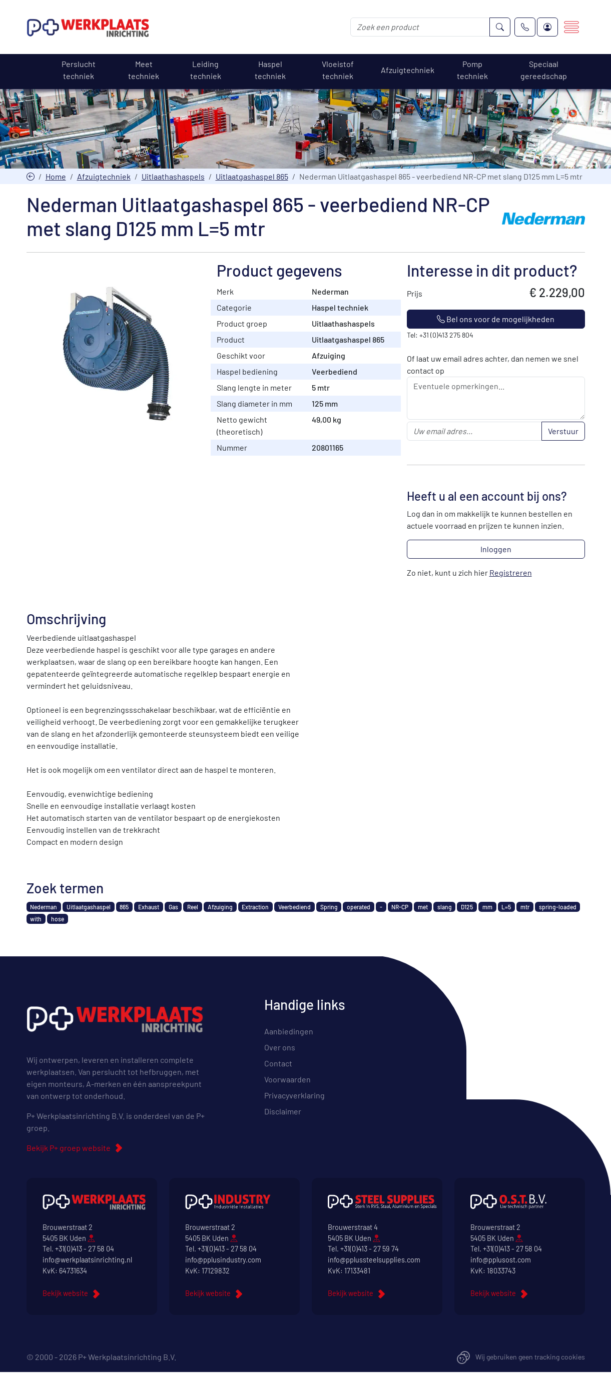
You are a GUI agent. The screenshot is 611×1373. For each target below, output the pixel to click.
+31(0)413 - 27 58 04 (84, 1249)
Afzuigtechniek (104, 177)
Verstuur (563, 432)
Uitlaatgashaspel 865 (252, 177)
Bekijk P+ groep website (69, 1148)
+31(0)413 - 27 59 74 (369, 1249)
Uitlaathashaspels (173, 177)
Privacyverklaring (294, 1095)
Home (56, 177)
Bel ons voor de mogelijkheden (495, 320)
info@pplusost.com (500, 1260)
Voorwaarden (287, 1079)
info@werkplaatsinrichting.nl (87, 1260)
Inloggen (495, 550)
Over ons (279, 1047)
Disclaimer (282, 1111)
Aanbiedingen (288, 1031)
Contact (278, 1063)
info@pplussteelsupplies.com (374, 1260)
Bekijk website (65, 1294)
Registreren (510, 573)
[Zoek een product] (420, 27)
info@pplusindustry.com (223, 1260)
